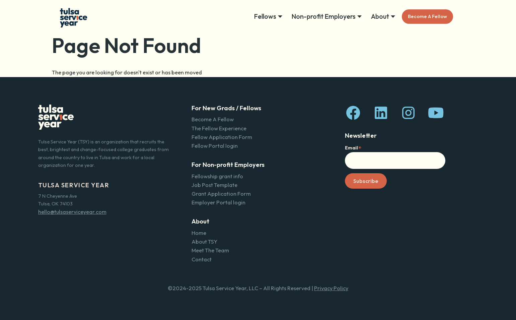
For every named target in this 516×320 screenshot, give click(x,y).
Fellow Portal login (215, 145)
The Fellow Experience (219, 128)
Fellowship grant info (217, 176)
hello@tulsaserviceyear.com (72, 211)
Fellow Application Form (222, 137)
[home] (73, 16)
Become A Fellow (427, 16)
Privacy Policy (331, 288)
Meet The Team (210, 250)
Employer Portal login (218, 202)
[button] (270, 16)
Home (199, 233)
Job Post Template (214, 185)
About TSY (204, 241)
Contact (202, 259)
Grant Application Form (221, 193)
